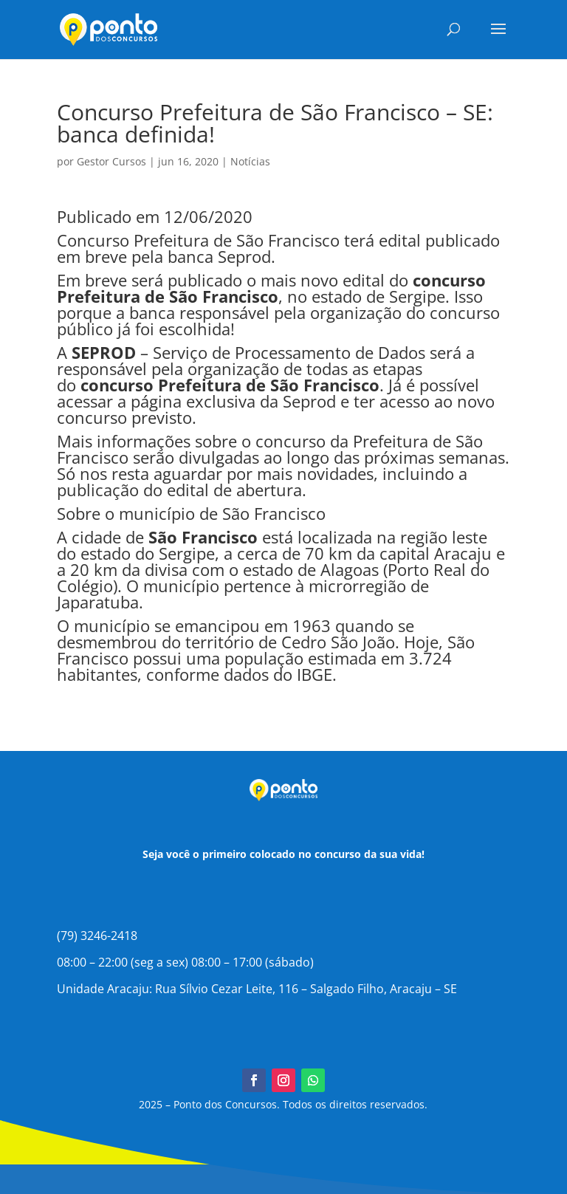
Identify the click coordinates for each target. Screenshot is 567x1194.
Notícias (250, 161)
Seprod (309, 401)
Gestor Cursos (111, 161)
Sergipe (417, 296)
